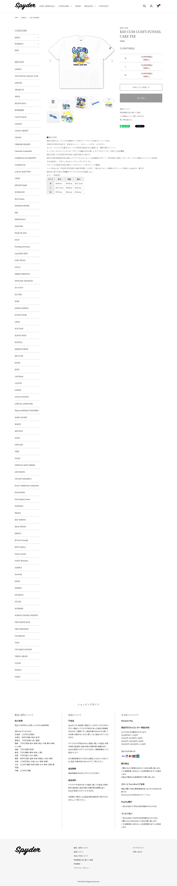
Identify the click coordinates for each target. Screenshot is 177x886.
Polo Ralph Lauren (22, 499)
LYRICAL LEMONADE (24, 403)
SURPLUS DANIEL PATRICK (26, 615)
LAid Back (19, 376)
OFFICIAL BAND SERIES (25, 465)
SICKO (17, 581)
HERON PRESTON (22, 274)
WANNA (18, 670)
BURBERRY (19, 110)
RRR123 (18, 533)
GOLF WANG (20, 260)
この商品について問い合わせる (132, 116)
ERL (16, 212)
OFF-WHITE (20, 472)
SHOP (78, 6)
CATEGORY (63, 6)
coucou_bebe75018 (23, 171)
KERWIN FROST (21, 349)
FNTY (17, 240)
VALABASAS (20, 636)
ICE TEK (18, 294)
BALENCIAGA (20, 103)
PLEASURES (20, 492)
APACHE (18, 83)
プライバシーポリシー (82, 868)
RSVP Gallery (20, 547)
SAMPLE (18, 567)
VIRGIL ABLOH (21, 656)
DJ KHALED (20, 192)
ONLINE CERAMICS (23, 479)
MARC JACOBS (21, 417)
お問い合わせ (137, 852)
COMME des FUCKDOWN (25, 158)
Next (112, 61)
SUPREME (19, 608)
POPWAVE (19, 506)
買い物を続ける (126, 119)
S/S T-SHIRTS (34, 17)
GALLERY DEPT (21, 253)
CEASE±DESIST (21, 130)
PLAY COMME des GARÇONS (27, 485)
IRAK (17, 301)
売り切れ (141, 98)
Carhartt (18, 124)
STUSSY (18, 601)
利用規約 (77, 864)
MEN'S (23, 17)
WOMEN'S (19, 44)
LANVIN (18, 383)
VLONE (18, 663)
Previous (50, 61)
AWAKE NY (19, 89)
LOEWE (18, 390)
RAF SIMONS (20, 519)
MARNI (18, 424)
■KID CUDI (52, 137)
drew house (19, 199)
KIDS (17, 50)
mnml (17, 438)
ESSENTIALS (20, 219)
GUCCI (17, 267)
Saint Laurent (20, 554)
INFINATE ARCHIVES (24, 281)
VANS (17, 642)
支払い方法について (81, 856)
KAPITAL (18, 342)
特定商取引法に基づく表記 (130, 112)
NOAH (17, 458)
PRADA (18, 513)
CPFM (17, 178)
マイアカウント (138, 848)
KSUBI (17, 363)
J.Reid (17, 322)
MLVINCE (19, 431)
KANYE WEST (20, 335)
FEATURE (19, 226)
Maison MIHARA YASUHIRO (27, 410)
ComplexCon (20, 164)
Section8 (18, 574)
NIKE (17, 451)
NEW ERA (19, 444)
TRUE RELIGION (22, 629)
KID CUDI (124, 28)
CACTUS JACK (20, 117)
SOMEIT (18, 588)
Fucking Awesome (22, 246)
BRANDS (88, 6)
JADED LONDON (22, 308)
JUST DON (19, 328)
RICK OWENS (20, 526)
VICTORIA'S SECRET (23, 649)
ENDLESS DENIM (22, 205)
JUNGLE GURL (21, 315)
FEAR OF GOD (21, 233)
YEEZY (17, 677)
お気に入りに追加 (141, 87)
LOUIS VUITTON (22, 397)
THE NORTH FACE (22, 622)
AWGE (17, 96)
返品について (125, 109)
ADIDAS (18, 69)
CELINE (18, 137)
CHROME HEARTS (22, 144)
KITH (17, 369)
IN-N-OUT (19, 287)
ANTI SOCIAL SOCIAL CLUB (26, 76)
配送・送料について (81, 848)
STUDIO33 (19, 595)
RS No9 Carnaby (21, 540)
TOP (16, 17)
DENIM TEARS (21, 185)
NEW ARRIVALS (47, 6)
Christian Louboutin (23, 151)
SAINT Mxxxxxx (21, 560)
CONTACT (104, 6)
